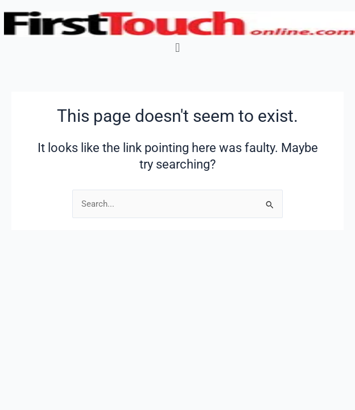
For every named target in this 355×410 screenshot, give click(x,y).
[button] (177, 47)
